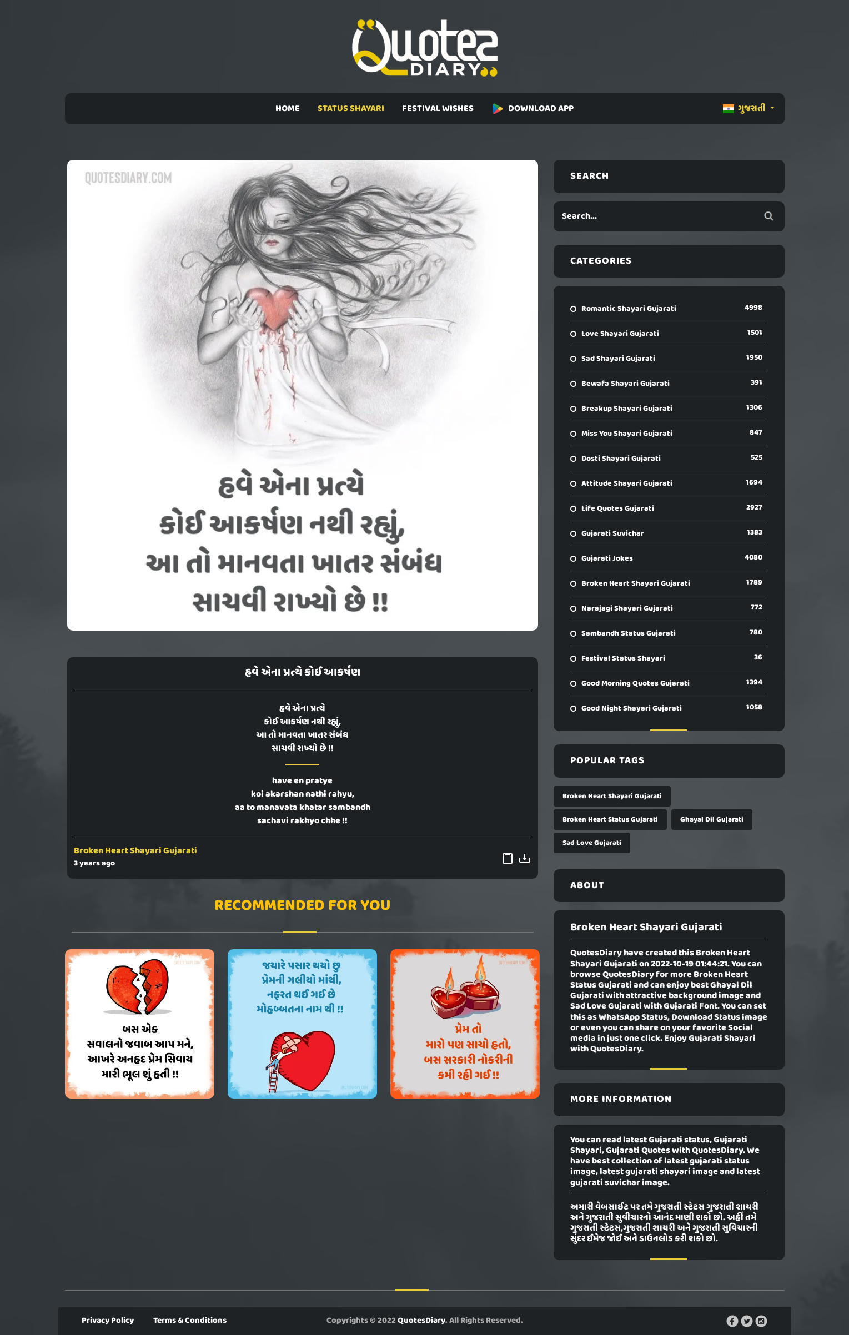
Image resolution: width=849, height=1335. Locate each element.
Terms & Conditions (190, 1320)
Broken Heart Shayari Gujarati (135, 851)
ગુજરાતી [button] (745, 109)
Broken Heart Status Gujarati (610, 819)
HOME (287, 109)
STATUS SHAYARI (351, 109)
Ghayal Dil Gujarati (711, 819)
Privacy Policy (108, 1320)
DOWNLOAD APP (532, 109)
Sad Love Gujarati (591, 843)
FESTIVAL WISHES (438, 109)
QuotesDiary (421, 1320)
